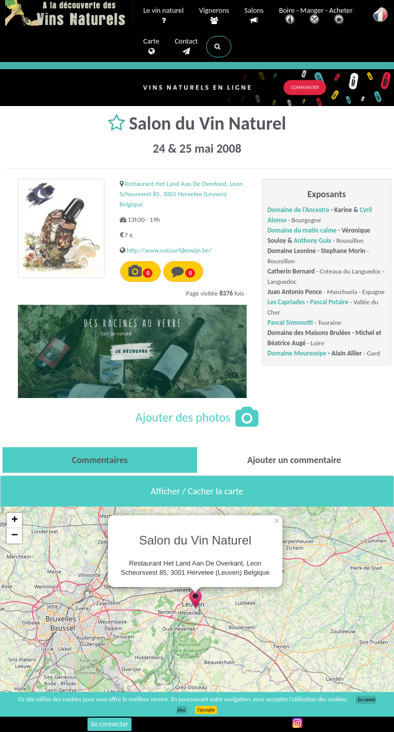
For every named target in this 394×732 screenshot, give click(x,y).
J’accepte (206, 710)
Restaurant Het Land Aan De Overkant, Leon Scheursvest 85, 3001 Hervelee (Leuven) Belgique (181, 194)
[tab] (100, 460)
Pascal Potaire (329, 302)
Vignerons (214, 16)
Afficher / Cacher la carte (197, 491)
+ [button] (14, 520)
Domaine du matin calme (302, 230)
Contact (186, 46)
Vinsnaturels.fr (69, 14)
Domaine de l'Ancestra (299, 210)
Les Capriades (286, 302)
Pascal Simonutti (290, 322)
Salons (254, 16)
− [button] (14, 535)
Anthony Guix (312, 240)
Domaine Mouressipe (297, 353)
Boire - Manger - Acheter (316, 17)
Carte (151, 46)
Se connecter (109, 724)
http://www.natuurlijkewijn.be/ (169, 250)
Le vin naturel (163, 16)
